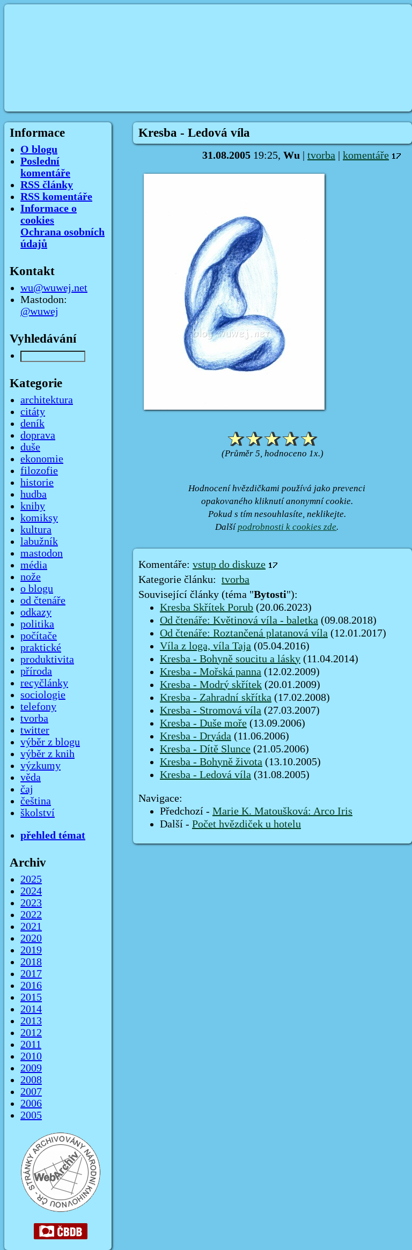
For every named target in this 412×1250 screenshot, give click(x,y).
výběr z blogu (50, 742)
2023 (31, 903)
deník (32, 424)
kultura (36, 530)
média (33, 565)
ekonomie (41, 459)
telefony (38, 707)
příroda (36, 671)
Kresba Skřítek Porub (206, 607)
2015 (31, 997)
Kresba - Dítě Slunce (205, 749)
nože (30, 577)
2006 (31, 1104)
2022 (31, 915)
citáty (32, 412)
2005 (31, 1115)
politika (37, 624)
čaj (26, 789)
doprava (37, 435)
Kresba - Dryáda (195, 736)
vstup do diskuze (229, 565)
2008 (31, 1080)
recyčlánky (44, 683)
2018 (31, 962)
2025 (31, 879)
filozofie (39, 471)
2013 (31, 1021)
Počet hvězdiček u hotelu (246, 824)
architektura (46, 400)
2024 (31, 891)
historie (37, 483)
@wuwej (39, 311)
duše (30, 447)
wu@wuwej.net (53, 288)
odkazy (36, 612)
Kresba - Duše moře (203, 723)
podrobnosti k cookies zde (287, 527)
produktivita (47, 659)
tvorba (321, 155)
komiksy (39, 518)
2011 (30, 1045)
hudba (33, 494)
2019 (31, 950)
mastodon (41, 553)
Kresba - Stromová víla (210, 710)
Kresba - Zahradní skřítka (215, 698)
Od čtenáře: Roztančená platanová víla (244, 633)
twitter (34, 730)
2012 (31, 1033)
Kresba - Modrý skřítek (211, 685)
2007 (31, 1092)
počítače (38, 636)
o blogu (36, 589)
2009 (31, 1068)
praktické (40, 648)
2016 (31, 986)
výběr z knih (47, 754)
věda (30, 777)
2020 (31, 938)
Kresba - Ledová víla (205, 775)
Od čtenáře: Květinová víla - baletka (239, 620)
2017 (31, 974)
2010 (31, 1056)
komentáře (366, 155)
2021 (31, 927)
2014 (31, 1009)
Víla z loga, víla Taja (205, 646)
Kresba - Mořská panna (210, 672)
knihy (32, 506)
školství (37, 813)
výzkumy (40, 766)
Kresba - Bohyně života (211, 762)
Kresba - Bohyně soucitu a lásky (230, 659)
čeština (35, 801)
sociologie (42, 695)
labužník (39, 542)
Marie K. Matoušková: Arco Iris (282, 811)
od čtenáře (42, 600)
